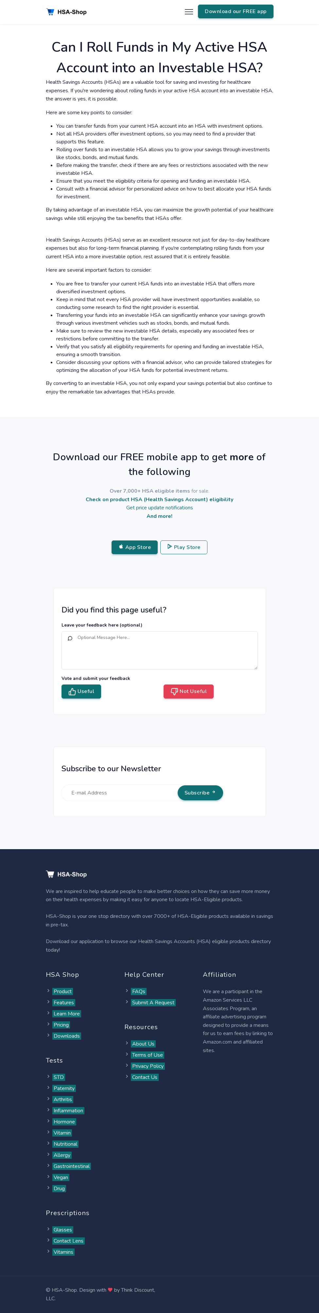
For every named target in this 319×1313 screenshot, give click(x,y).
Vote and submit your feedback (96, 678)
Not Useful (188, 692)
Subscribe (200, 792)
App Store (134, 547)
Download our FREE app (236, 11)
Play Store (184, 547)
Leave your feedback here (102, 625)
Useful (81, 692)
